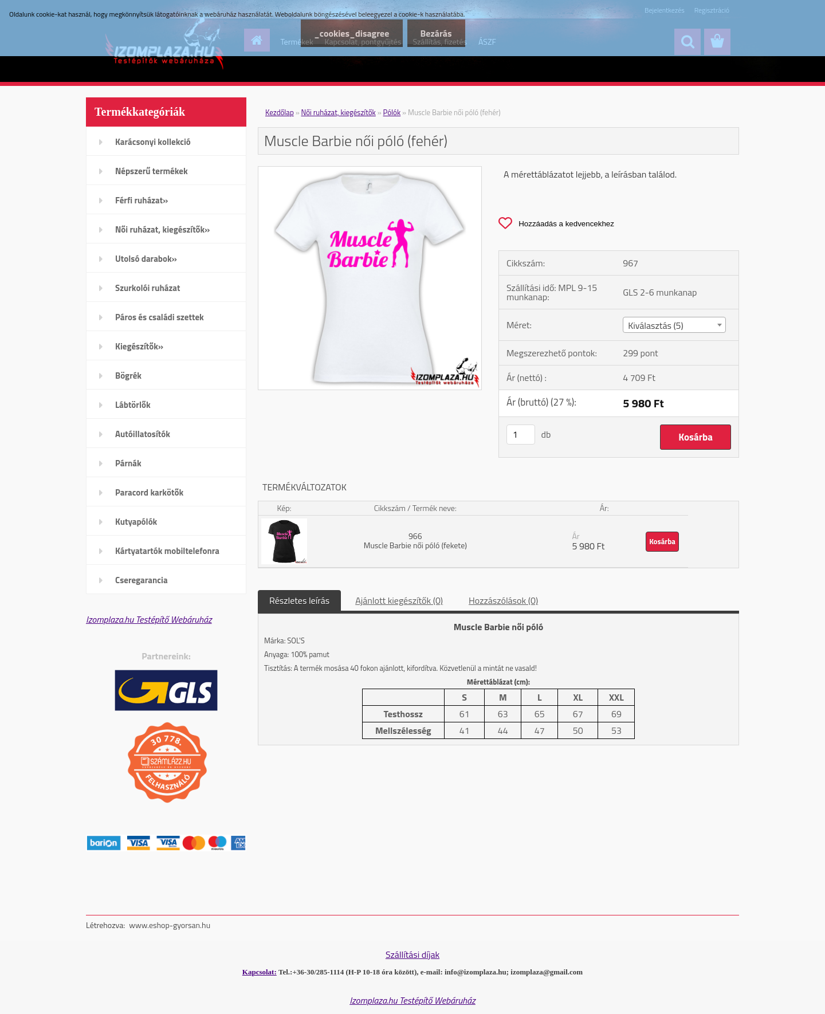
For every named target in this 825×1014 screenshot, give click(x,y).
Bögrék (128, 375)
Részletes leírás (299, 600)
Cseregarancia (141, 580)
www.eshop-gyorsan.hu (169, 925)
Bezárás (435, 33)
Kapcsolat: (259, 972)
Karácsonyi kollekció (153, 141)
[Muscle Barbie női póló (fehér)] (369, 171)
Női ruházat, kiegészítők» (162, 229)
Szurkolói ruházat (147, 287)
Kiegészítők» (139, 346)
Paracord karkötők (149, 492)
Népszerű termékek (151, 171)
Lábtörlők (133, 404)
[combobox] (674, 325)
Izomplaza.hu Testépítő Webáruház (149, 619)
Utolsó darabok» (146, 258)
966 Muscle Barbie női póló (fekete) (415, 540)
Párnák (128, 463)
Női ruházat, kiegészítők (338, 112)
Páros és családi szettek (159, 317)
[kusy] (520, 435)
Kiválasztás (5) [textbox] (655, 325)
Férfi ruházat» (141, 200)
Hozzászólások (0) (503, 600)
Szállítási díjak (412, 954)
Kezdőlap (279, 112)
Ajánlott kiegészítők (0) (399, 600)
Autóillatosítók (142, 434)
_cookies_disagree (348, 33)
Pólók (392, 112)
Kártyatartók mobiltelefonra (167, 550)
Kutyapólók (136, 521)
